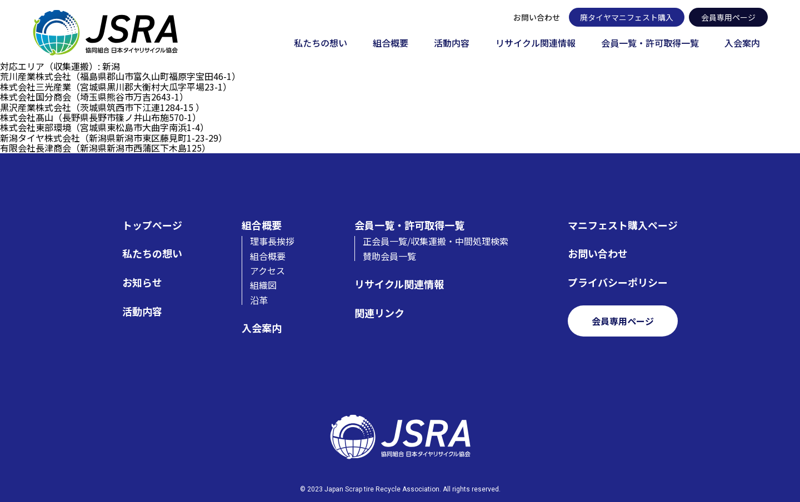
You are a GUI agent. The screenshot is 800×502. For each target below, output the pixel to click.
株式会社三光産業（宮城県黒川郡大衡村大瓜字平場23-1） (116, 86)
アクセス (267, 270)
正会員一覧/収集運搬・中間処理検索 (435, 241)
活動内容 (451, 43)
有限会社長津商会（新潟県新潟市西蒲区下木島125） (105, 147)
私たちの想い (320, 43)
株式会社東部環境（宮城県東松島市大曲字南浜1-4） (104, 127)
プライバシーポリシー (618, 282)
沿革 (259, 300)
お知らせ (142, 282)
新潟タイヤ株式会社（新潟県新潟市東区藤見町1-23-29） (113, 137)
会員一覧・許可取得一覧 (650, 43)
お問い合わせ (536, 17)
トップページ (152, 225)
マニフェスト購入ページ (623, 225)
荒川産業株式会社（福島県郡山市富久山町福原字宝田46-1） (120, 76)
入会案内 (742, 43)
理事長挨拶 (272, 241)
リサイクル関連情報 (536, 43)
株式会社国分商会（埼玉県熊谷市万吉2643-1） (94, 96)
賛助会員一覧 (389, 256)
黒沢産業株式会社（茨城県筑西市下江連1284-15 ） (102, 107)
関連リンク (379, 313)
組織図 (263, 285)
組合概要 (390, 43)
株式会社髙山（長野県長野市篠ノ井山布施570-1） (100, 117)
